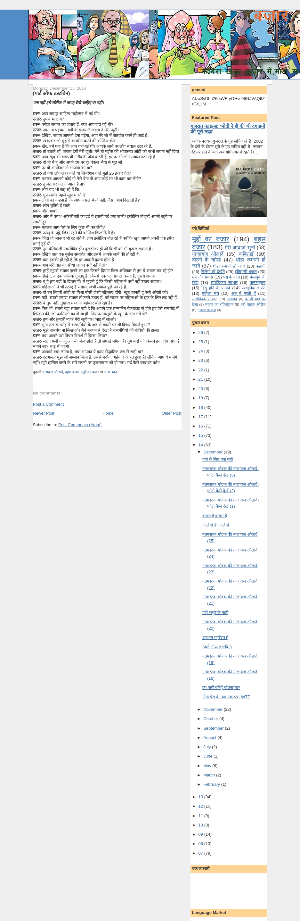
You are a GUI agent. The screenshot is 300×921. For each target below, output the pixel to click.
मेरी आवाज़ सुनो (240, 247)
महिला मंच (210, 293)
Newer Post (43, 413)
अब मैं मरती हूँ (243, 293)
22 (201, 370)
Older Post (171, 413)
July (207, 746)
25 (201, 341)
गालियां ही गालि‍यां (215, 525)
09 (201, 834)
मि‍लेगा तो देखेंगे (212, 271)
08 (201, 843)
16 (201, 426)
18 (201, 407)
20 (201, 388)
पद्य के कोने (231, 277)
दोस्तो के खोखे (206, 259)
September (214, 728)
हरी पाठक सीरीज (253, 304)
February (212, 784)
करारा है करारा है (214, 515)
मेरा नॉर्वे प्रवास (202, 277)
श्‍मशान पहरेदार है (215, 637)
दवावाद (232, 299)
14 (201, 445)
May (207, 765)
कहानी (260, 266)
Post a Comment (48, 404)
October (211, 718)
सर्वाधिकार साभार (224, 282)
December (213, 452)
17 (201, 416)
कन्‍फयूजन (257, 282)
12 (201, 806)
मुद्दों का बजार (90, 372)
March (209, 775)
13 (201, 796)
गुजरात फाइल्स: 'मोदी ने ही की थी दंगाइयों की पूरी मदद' (228, 128)
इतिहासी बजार (246, 271)
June (208, 756)
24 (201, 351)
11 (201, 815)
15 (201, 435)
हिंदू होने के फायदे (215, 288)
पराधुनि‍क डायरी (253, 288)
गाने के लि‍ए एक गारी (217, 459)
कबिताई (246, 254)
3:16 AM (110, 372)
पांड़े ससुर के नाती (215, 612)
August (210, 737)
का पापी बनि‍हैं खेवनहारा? (221, 687)
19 (201, 397)
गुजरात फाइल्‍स (207, 310)
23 (201, 360)
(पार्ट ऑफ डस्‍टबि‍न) (51, 93)
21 (201, 379)
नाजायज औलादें (52, 372)
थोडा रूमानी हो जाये (229, 266)
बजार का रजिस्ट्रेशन (219, 304)
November (213, 709)
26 (201, 332)
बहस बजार (72, 372)
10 (201, 825)
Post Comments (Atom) (79, 424)
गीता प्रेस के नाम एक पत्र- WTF (226, 696)
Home (108, 413)
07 (201, 853)
